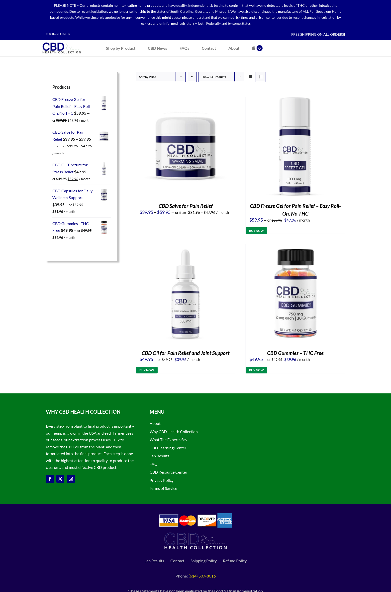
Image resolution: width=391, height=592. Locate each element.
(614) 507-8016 (202, 576)
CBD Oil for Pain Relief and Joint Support (185, 353)
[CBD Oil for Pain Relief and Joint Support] (185, 247)
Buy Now (256, 231)
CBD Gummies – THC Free (295, 353)
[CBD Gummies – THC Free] (295, 247)
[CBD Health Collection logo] (62, 41)
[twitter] (60, 479)
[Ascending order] (192, 77)
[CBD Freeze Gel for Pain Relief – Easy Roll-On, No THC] (295, 100)
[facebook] (50, 479)
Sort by (147, 77)
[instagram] (71, 479)
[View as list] (261, 77)
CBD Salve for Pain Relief (186, 206)
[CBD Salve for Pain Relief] (185, 100)
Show (214, 77)
